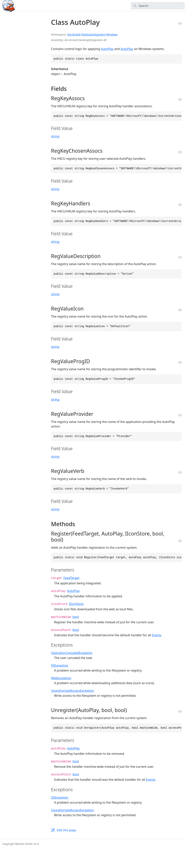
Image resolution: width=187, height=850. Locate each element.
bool (76, 617)
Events (156, 635)
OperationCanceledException (72, 653)
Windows (112, 34)
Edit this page (66, 830)
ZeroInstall (74, 34)
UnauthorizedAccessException (72, 691)
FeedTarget (71, 578)
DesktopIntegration (93, 34)
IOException (59, 665)
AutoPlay (107, 49)
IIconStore (76, 604)
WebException (61, 678)
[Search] (158, 5)
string (55, 136)
